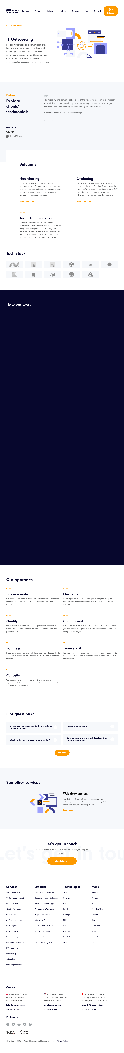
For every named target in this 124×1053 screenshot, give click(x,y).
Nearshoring (11, 953)
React (65, 909)
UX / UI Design (12, 915)
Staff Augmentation (14, 965)
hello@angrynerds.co (15, 1005)
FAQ (93, 942)
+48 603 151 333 (13, 1010)
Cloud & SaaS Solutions (44, 892)
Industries (51, 11)
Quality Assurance (13, 909)
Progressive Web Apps (44, 909)
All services (14, 26)
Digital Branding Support (45, 942)
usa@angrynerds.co (52, 1005)
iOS (64, 926)
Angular (66, 903)
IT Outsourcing (12, 948)
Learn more (27, 201)
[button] (45, 120)
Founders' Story (98, 909)
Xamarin (66, 942)
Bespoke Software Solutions (46, 898)
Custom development (15, 898)
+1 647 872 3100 (89, 1010)
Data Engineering (13, 926)
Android (66, 931)
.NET (65, 892)
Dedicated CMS (12, 931)
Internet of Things (42, 920)
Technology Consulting (44, 931)
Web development (14, 892)
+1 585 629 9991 (51, 1010)
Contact (97, 11)
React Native (68, 937)
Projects (38, 11)
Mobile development (14, 903)
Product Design (12, 937)
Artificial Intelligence (14, 920)
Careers (75, 11)
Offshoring (10, 959)
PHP (65, 920)
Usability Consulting (43, 937)
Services (25, 11)
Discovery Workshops (15, 942)
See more (62, 753)
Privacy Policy (62, 1041)
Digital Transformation (44, 926)
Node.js (66, 915)
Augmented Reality (42, 915)
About (63, 11)
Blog (86, 11)
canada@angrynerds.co (92, 1005)
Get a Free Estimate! (110, 11)
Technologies (97, 926)
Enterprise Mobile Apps (44, 903)
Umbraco (67, 898)
